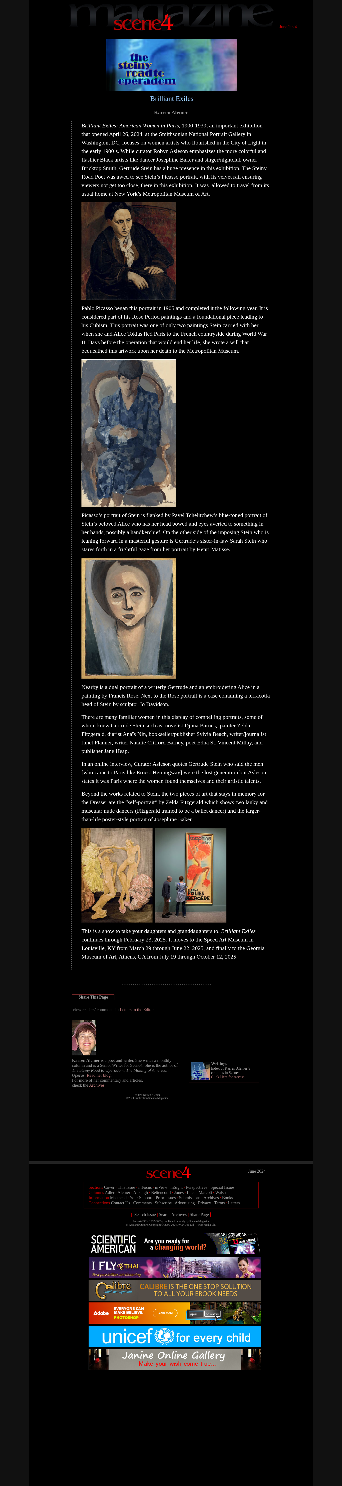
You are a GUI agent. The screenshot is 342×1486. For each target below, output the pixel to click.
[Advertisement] (175, 1383)
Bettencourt (161, 1192)
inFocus (145, 1187)
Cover (109, 1187)
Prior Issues (166, 1197)
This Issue (126, 1187)
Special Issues (222, 1187)
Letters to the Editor (137, 1009)
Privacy (204, 1203)
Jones (179, 1192)
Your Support (141, 1197)
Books (227, 1197)
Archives (211, 1197)
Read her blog (99, 1075)
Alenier (123, 1192)
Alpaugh (140, 1192)
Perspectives (196, 1187)
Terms (219, 1203)
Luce (191, 1192)
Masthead (118, 1197)
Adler (110, 1192)
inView (161, 1187)
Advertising (185, 1203)
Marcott (205, 1192)
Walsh (220, 1192)
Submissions (190, 1197)
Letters (234, 1203)
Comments (142, 1203)
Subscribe (163, 1203)
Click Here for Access (227, 1077)
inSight (177, 1187)
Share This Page (93, 997)
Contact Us (120, 1203)
